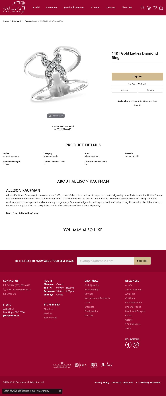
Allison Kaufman (92, 156)
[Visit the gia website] (81, 365)
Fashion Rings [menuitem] (92, 289)
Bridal (36, 7)
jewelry (6, 21)
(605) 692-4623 (62, 129)
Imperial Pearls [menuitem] (133, 306)
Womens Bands (31, 21)
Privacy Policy (101, 382)
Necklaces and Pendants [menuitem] (97, 298)
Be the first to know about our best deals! (44, 261)
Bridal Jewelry (17, 21)
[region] (56, 73)
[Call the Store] (11, 315)
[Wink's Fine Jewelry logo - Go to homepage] (14, 7)
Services (110, 7)
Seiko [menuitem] (128, 328)
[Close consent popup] (60, 391)
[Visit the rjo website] (94, 365)
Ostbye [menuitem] (129, 319)
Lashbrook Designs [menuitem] (135, 311)
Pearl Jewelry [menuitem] (91, 311)
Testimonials (50, 317)
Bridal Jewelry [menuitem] (92, 285)
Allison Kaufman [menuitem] (133, 289)
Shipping (124, 90)
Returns (150, 90)
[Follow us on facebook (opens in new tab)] (128, 345)
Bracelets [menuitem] (89, 306)
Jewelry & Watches (74, 7)
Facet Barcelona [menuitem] (133, 302)
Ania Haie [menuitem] (130, 293)
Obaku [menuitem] (128, 315)
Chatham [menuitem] (130, 298)
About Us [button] (127, 7)
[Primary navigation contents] (82, 7)
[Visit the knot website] (107, 365)
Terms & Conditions (122, 382)
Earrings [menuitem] (89, 293)
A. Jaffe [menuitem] (129, 285)
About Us (48, 308)
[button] (142, 8)
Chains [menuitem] (88, 302)
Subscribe (142, 261)
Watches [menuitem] (89, 315)
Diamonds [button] (51, 7)
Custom (95, 7)
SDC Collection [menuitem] (132, 324)
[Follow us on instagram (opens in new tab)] (136, 345)
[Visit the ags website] (62, 365)
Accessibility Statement (148, 382)
